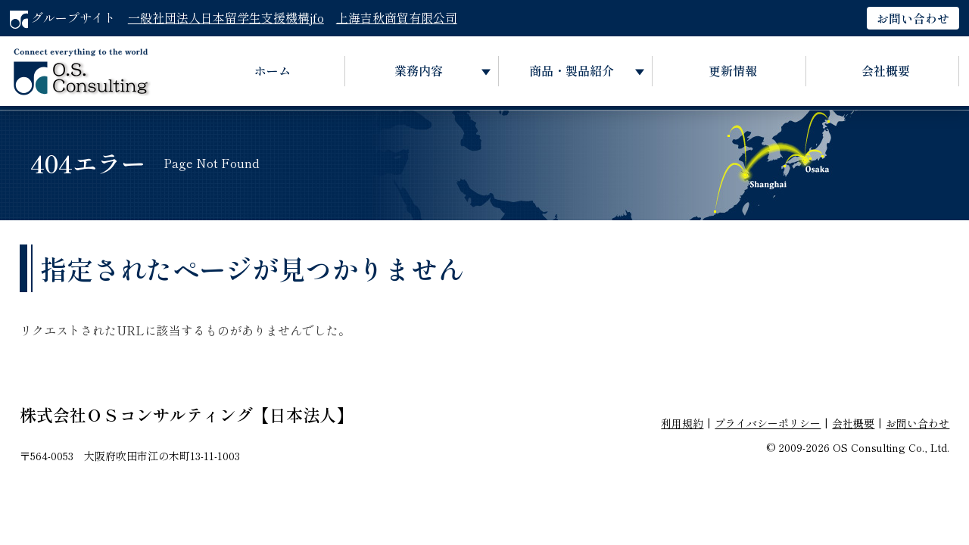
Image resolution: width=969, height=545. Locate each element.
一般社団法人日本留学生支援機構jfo (226, 17)
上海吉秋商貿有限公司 (396, 17)
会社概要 (886, 70)
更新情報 (733, 70)
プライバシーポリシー (768, 423)
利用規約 (682, 423)
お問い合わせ (913, 18)
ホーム (272, 70)
